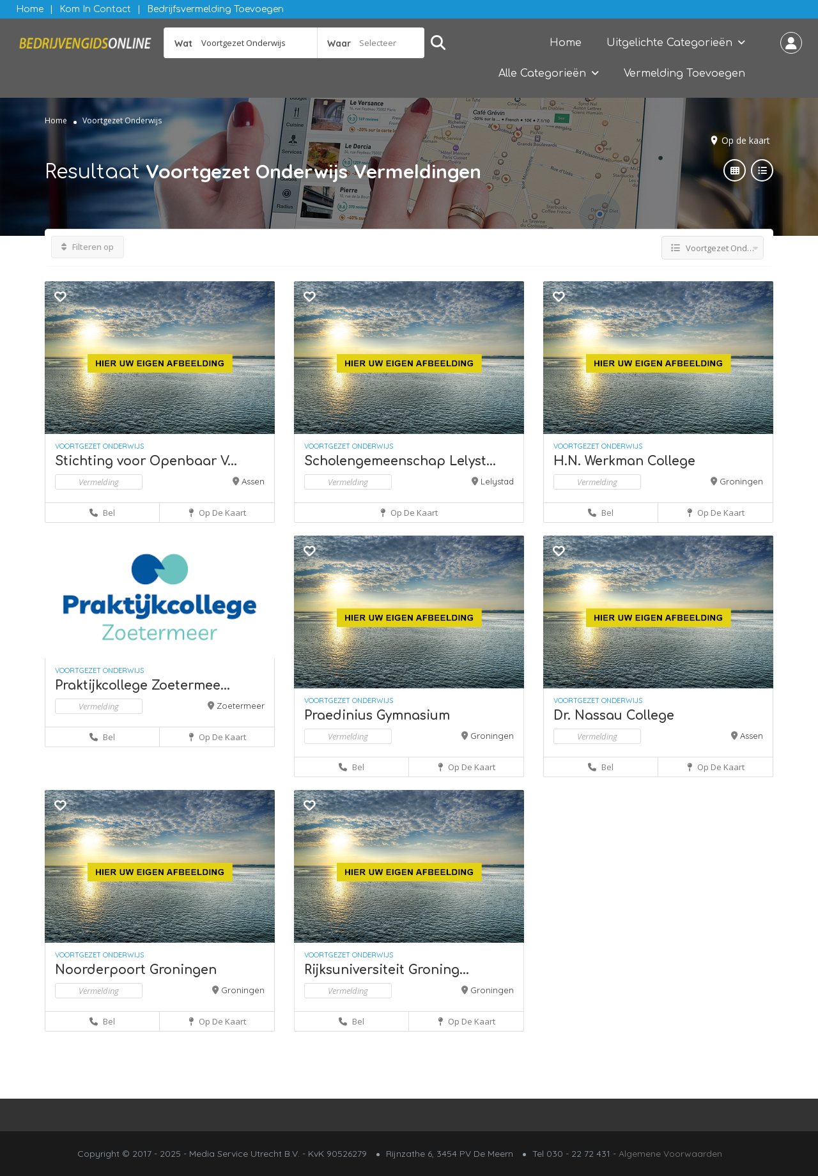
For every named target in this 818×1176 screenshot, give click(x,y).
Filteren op (87, 246)
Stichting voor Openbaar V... (146, 461)
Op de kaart (746, 140)
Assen (253, 481)
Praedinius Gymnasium (377, 715)
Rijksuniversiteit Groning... (386, 970)
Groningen (741, 481)
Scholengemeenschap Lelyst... (400, 461)
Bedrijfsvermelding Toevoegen (215, 9)
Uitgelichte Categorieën (669, 43)
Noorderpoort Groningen (136, 970)
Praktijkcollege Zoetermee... (142, 685)
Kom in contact (95, 9)
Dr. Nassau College (613, 715)
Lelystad (497, 481)
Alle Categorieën (542, 73)
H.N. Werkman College (624, 461)
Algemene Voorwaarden (670, 1153)
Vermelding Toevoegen (684, 73)
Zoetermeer (241, 705)
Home (29, 9)
